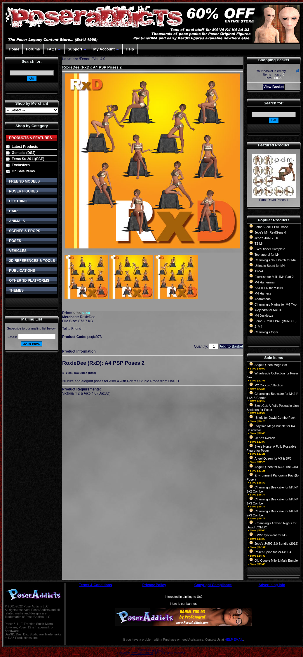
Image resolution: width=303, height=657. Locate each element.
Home (14, 49)
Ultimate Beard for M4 (270, 265)
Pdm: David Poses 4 (273, 200)
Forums (33, 49)
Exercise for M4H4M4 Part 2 (274, 276)
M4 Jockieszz (264, 315)
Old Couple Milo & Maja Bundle (276, 560)
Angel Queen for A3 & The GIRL (277, 467)
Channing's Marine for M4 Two (276, 304)
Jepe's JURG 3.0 (266, 238)
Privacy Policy (154, 585)
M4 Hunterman (265, 282)
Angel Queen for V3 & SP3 (273, 458)
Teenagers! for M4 (267, 254)
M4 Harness (263, 293)
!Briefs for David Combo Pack (275, 417)
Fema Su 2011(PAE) (28, 159)
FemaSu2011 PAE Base (271, 227)
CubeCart (158, 649)
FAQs (54, 49)
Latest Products (25, 147)
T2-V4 (259, 271)
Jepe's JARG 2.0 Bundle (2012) (276, 543)
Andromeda (263, 299)
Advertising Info (272, 585)
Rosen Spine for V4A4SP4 (273, 552)
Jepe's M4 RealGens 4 (270, 232)
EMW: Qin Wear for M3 (271, 535)
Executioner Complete (270, 249)
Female (86, 59)
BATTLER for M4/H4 (269, 288)
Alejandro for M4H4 (268, 310)
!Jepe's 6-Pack (265, 438)
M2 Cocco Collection (269, 385)
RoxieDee (87, 317)
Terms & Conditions (95, 585)
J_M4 (258, 326)
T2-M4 (259, 243)
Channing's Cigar (266, 332)
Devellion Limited (141, 653)
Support (77, 49)
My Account (106, 49)
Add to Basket (231, 346)
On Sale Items (23, 171)
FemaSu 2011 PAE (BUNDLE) (276, 321)
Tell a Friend (71, 329)
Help (130, 49)
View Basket (274, 87)
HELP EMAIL (234, 639)
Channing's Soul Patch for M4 (275, 260)
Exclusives (21, 165)
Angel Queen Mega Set (271, 365)
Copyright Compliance (213, 585)
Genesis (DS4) (23, 153)
